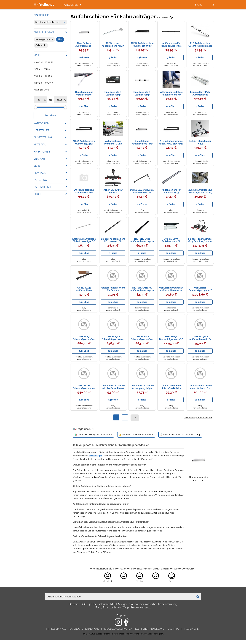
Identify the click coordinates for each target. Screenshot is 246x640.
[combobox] (119, 596)
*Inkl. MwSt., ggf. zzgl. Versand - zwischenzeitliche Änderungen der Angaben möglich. (123, 634)
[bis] (59, 99)
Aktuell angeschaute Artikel (121, 629)
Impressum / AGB (56, 629)
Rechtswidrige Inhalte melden (198, 418)
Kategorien (71, 4)
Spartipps (173, 629)
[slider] (35, 107)
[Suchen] (197, 596)
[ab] (39, 99)
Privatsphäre (191, 629)
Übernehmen (50, 115)
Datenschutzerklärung (84, 629)
